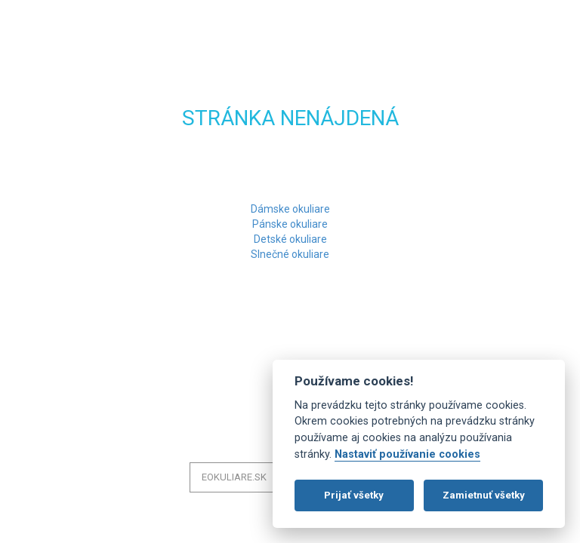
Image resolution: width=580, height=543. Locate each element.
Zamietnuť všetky (484, 495)
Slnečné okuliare (290, 254)
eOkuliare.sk (234, 477)
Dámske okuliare (290, 209)
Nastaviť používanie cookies (407, 454)
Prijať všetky (354, 495)
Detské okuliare (290, 239)
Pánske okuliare (290, 224)
